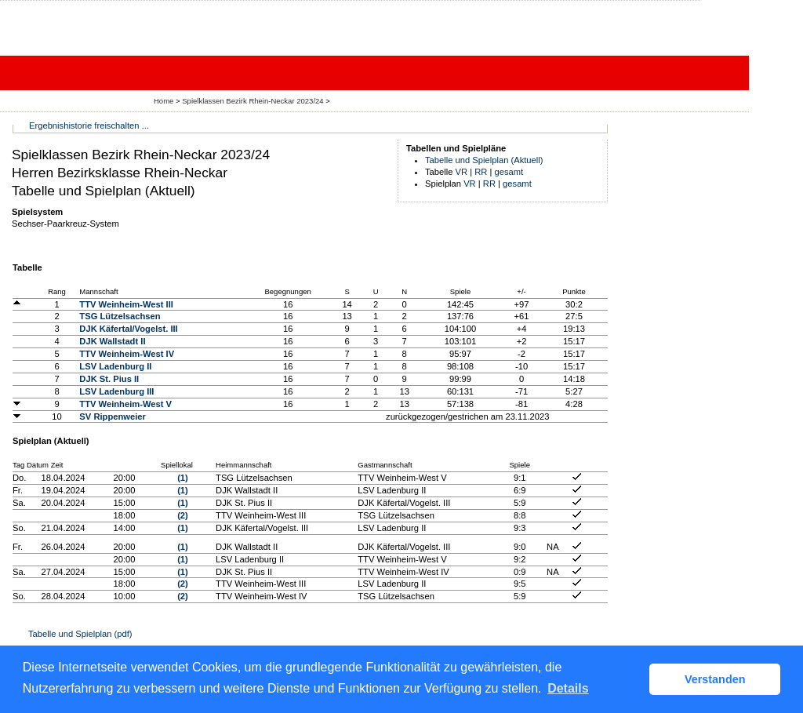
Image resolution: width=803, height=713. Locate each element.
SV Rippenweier (112, 416)
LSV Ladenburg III (116, 391)
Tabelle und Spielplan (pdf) (80, 633)
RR (480, 171)
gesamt (509, 171)
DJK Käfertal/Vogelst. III (128, 328)
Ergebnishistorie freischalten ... (89, 125)
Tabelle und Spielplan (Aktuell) (484, 160)
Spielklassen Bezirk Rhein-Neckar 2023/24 (253, 100)
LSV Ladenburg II (115, 366)
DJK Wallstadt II (112, 341)
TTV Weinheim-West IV (126, 353)
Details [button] (567, 688)
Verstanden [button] (715, 679)
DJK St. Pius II (109, 379)
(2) (182, 515)
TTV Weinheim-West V (125, 404)
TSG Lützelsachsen (119, 316)
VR (462, 171)
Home (163, 100)
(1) (182, 477)
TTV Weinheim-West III (126, 304)
